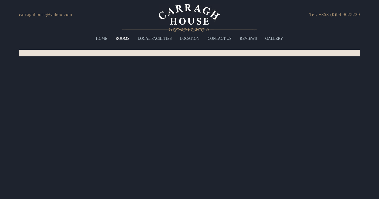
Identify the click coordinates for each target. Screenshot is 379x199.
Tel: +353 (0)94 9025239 (334, 14)
